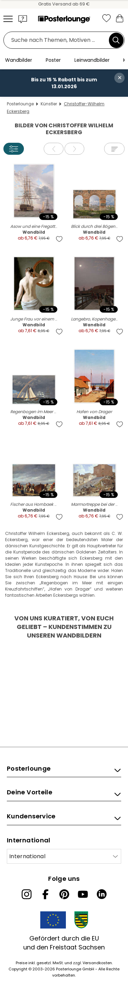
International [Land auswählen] (27, 856)
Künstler (49, 104)
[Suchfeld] (58, 40)
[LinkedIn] (102, 894)
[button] (22, 18)
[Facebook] (45, 894)
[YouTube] (83, 894)
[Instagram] (27, 894)
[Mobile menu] (8, 18)
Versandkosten (97, 963)
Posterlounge (20, 104)
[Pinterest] (64, 894)
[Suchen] (116, 40)
